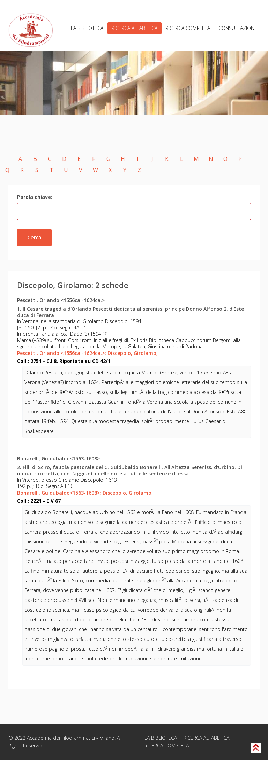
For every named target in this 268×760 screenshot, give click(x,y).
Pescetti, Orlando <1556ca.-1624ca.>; (61, 353)
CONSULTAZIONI (236, 28)
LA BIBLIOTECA (87, 28)
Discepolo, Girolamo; (132, 353)
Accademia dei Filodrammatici (61, 738)
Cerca (34, 237)
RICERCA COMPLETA (188, 28)
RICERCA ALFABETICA (134, 28)
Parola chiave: (34, 197)
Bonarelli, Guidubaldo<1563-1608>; (59, 492)
